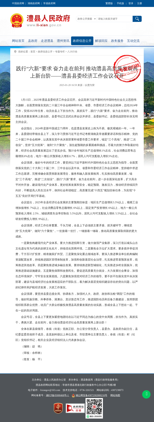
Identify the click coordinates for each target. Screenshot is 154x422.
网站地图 (115, 395)
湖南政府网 (34, 3)
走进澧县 (47, 41)
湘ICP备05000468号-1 (57, 395)
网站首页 (18, 41)
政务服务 (117, 41)
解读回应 (101, 41)
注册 (139, 3)
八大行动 (72, 51)
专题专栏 (60, 51)
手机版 (120, 3)
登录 (130, 3)
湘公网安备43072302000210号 (91, 395)
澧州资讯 (63, 41)
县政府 (32, 41)
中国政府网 (18, 3)
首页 (32, 51)
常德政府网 (49, 3)
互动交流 (133, 41)
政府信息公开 (82, 41)
